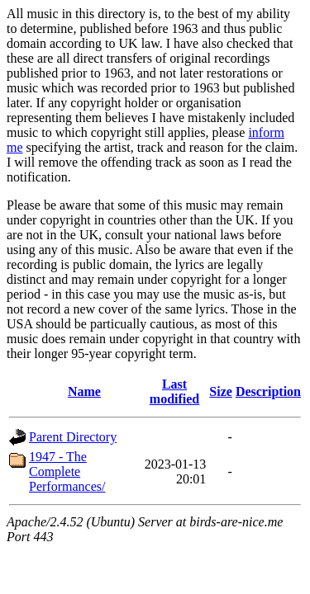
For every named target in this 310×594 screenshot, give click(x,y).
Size (220, 391)
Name (84, 391)
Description (268, 391)
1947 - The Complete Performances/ (67, 471)
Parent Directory (73, 437)
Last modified (174, 391)
